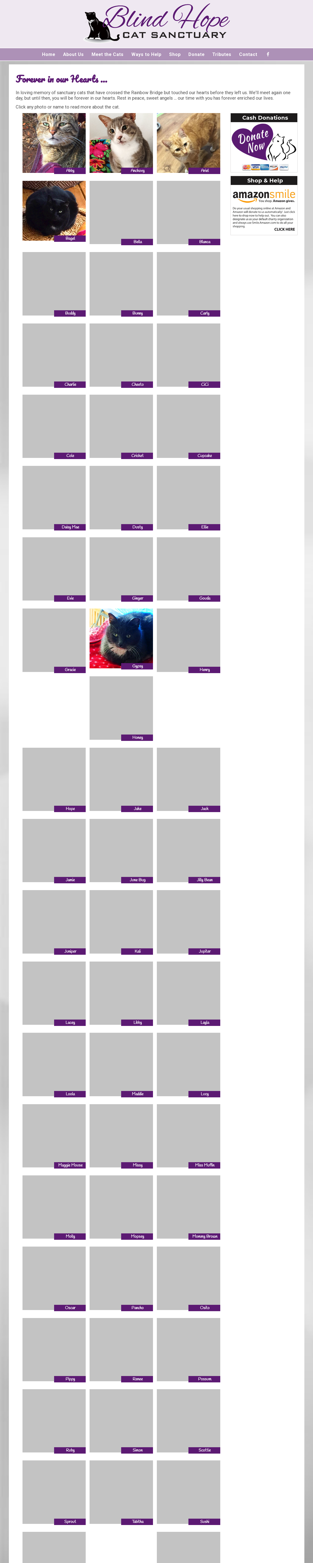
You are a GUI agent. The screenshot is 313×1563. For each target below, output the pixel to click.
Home (48, 54)
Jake (137, 809)
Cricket (137, 456)
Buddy (70, 313)
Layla (204, 1022)
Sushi (204, 1522)
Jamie (70, 880)
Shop (175, 54)
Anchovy (138, 171)
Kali (138, 951)
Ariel (205, 171)
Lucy (205, 1094)
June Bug (137, 880)
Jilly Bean (205, 880)
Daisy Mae (70, 527)
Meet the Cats (108, 54)
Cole (70, 456)
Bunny (137, 313)
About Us (73, 54)
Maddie (137, 1094)
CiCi (204, 384)
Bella (137, 242)
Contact (248, 54)
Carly (204, 313)
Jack (204, 809)
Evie (70, 598)
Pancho (137, 1308)
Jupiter (205, 951)
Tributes (221, 54)
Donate (196, 54)
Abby (70, 171)
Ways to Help (146, 54)
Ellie (204, 527)
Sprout (70, 1522)
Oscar (70, 1308)
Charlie (70, 384)
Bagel (70, 238)
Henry (205, 670)
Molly (70, 1236)
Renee (138, 1379)
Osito (205, 1308)
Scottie (205, 1450)
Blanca (204, 242)
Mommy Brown (204, 1236)
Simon (138, 1450)
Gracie (70, 670)
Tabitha (137, 1522)
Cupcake (205, 456)
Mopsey (137, 1236)
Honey (137, 737)
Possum (204, 1379)
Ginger (137, 598)
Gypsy (137, 666)
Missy (138, 1165)
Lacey (70, 1022)
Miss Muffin (204, 1165)
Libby (137, 1022)
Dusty (137, 527)
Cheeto (138, 384)
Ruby (70, 1450)
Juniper (70, 951)
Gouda (204, 598)
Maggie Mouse (70, 1165)
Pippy (70, 1379)
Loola (70, 1094)
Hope (70, 809)
